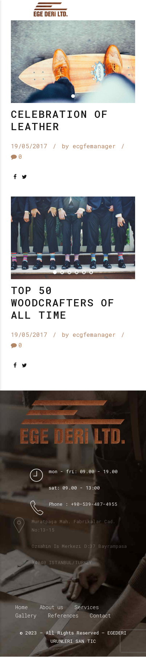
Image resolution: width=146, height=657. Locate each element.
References (63, 615)
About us (51, 607)
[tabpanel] (73, 61)
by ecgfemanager (89, 146)
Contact (100, 615)
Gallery (25, 615)
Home (21, 607)
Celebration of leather (59, 120)
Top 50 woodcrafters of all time (63, 303)
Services (86, 607)
